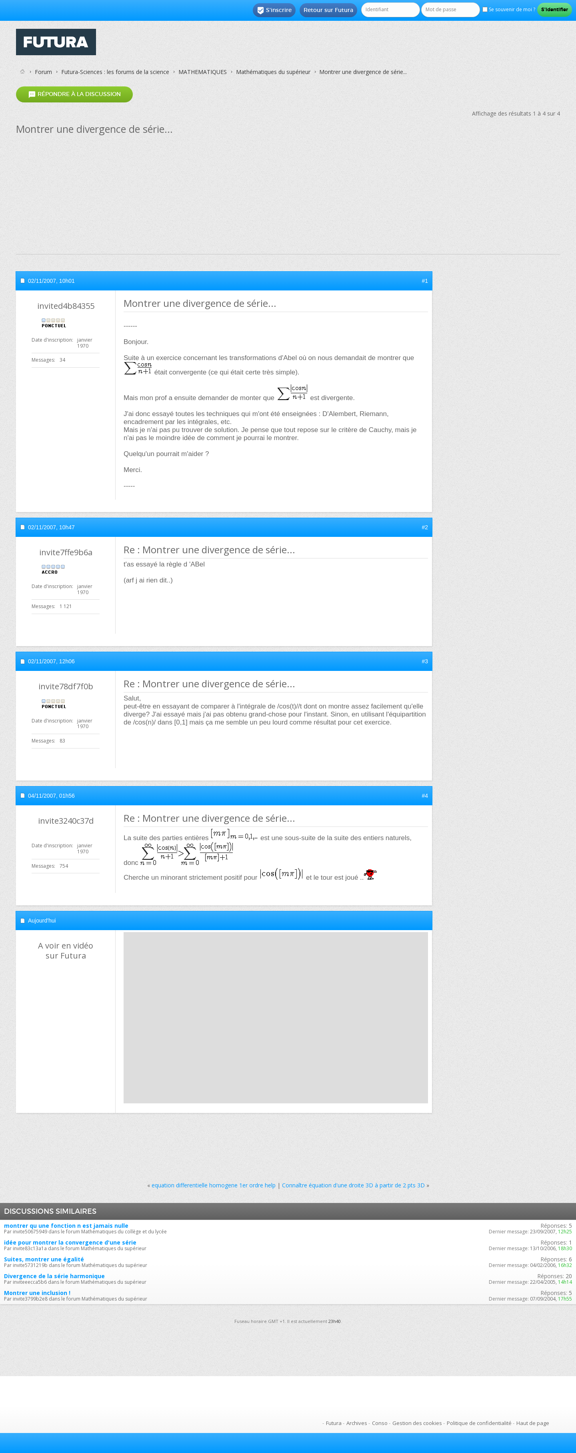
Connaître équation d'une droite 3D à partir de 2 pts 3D (353, 1185)
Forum (43, 72)
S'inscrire (274, 10)
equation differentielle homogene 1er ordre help (214, 1185)
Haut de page (532, 1423)
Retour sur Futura (328, 10)
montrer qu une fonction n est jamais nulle (66, 1225)
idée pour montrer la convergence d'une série (70, 1242)
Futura (334, 1423)
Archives (356, 1423)
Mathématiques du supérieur (273, 72)
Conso (380, 1423)
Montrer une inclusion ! (37, 1293)
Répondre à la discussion (74, 94)
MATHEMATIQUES (202, 72)
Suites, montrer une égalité (44, 1259)
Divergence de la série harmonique (54, 1276)
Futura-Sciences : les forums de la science (115, 72)
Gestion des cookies (417, 1423)
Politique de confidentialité (479, 1423)
